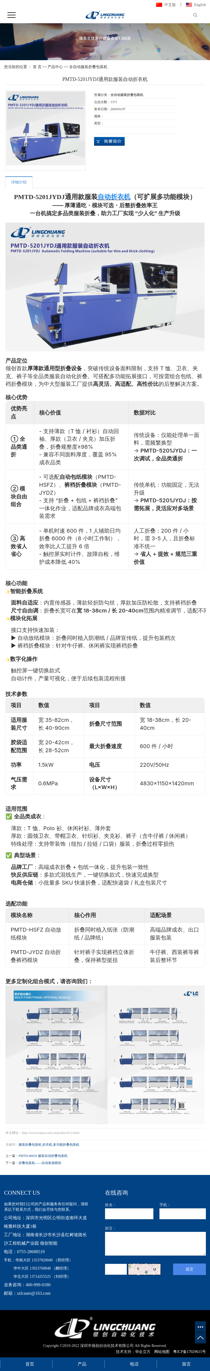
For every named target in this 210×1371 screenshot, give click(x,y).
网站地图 (162, 1352)
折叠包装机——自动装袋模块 (40, 1163)
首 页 (37, 67)
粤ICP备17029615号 (189, 1352)
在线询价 (109, 141)
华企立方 (143, 1352)
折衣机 (47, 1145)
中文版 (170, 5)
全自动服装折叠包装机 (88, 67)
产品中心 (55, 67)
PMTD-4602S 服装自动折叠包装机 (43, 1156)
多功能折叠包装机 (66, 1145)
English (200, 5)
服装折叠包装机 (30, 1145)
